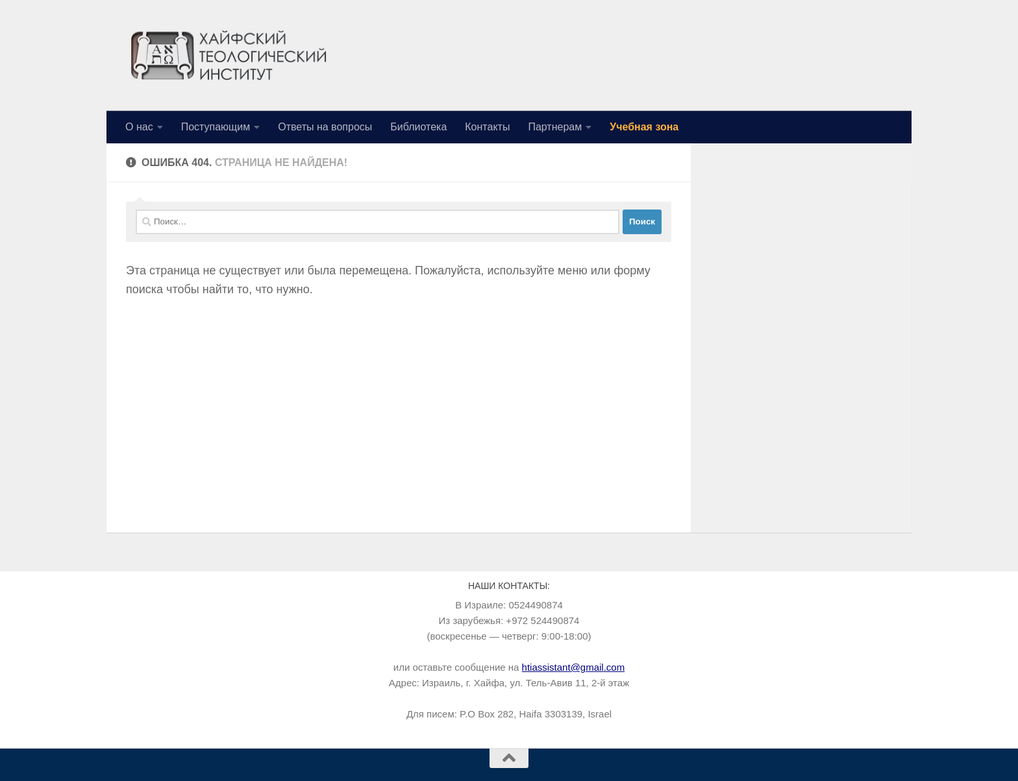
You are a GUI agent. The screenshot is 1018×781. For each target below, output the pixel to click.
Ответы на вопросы (325, 126)
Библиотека (418, 126)
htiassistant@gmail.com (573, 667)
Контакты (487, 126)
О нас (139, 126)
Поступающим (216, 126)
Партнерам (555, 126)
